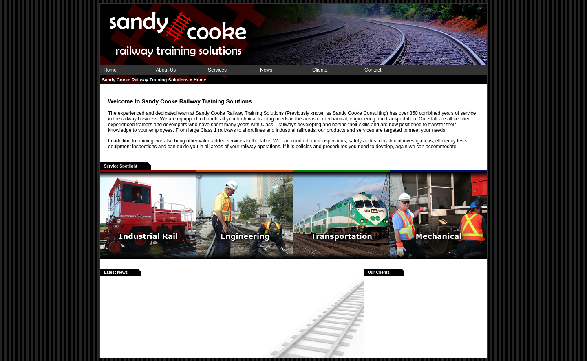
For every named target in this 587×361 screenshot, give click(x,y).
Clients (319, 70)
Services (217, 70)
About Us (166, 70)
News (266, 70)
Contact (372, 70)
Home (110, 70)
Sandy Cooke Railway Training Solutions (145, 79)
